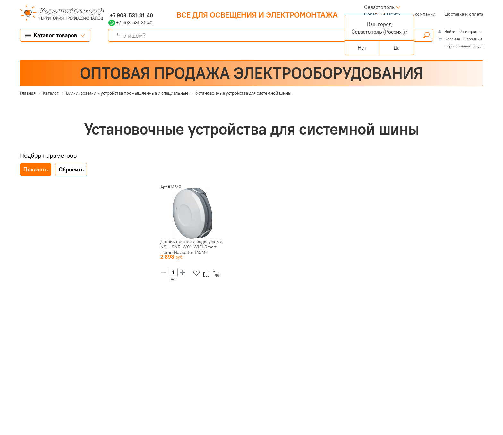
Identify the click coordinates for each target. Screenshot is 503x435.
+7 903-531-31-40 (130, 15)
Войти (450, 31)
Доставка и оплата (464, 14)
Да (397, 48)
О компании (422, 14)
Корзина (452, 39)
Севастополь (379, 7)
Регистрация (470, 31)
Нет (362, 48)
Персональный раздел (465, 46)
